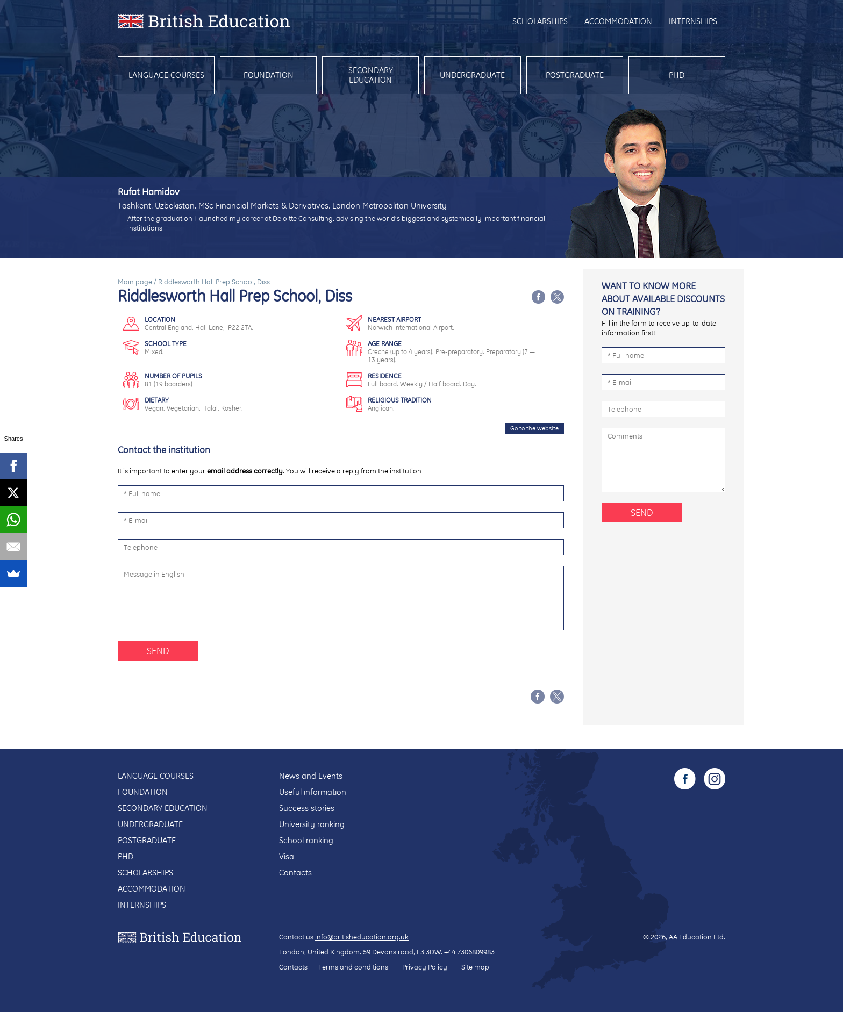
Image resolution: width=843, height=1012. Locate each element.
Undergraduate (472, 75)
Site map (475, 967)
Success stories (306, 808)
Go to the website (534, 428)
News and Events (310, 776)
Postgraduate (575, 75)
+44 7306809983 (469, 952)
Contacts (295, 872)
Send (158, 650)
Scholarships (540, 21)
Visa (286, 856)
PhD (676, 75)
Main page (135, 281)
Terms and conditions (353, 967)
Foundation (269, 75)
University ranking (312, 824)
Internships (693, 21)
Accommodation (618, 21)
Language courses (166, 75)
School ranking (306, 840)
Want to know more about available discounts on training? (663, 298)
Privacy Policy (424, 967)
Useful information (312, 792)
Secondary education (370, 75)
